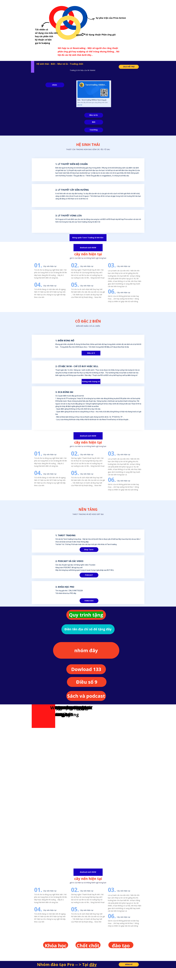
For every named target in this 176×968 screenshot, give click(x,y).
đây (93, 964)
